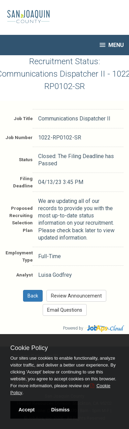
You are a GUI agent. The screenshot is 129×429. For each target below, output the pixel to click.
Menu (111, 45)
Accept (27, 409)
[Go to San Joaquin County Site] (26, 17)
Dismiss (60, 409)
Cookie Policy (29, 347)
